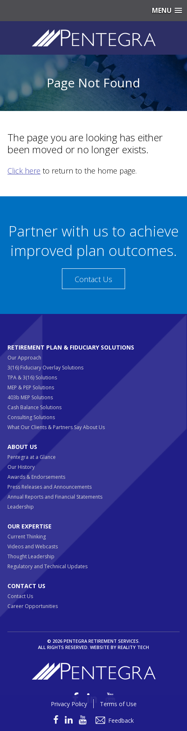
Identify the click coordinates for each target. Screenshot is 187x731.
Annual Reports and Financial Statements (54, 496)
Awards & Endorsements (36, 476)
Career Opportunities (32, 606)
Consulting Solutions (31, 417)
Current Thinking (26, 536)
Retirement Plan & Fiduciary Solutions (70, 347)
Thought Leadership (30, 556)
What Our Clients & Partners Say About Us (56, 427)
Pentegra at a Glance (31, 457)
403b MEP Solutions (30, 397)
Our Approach (24, 357)
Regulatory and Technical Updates (47, 566)
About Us (22, 447)
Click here (23, 171)
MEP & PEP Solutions (30, 387)
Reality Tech (133, 647)
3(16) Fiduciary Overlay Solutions (45, 367)
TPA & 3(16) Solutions (32, 377)
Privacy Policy (69, 704)
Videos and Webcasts (32, 546)
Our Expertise (29, 526)
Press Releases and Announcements (49, 486)
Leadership (20, 506)
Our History (21, 466)
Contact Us (93, 279)
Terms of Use (118, 704)
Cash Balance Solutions (34, 407)
